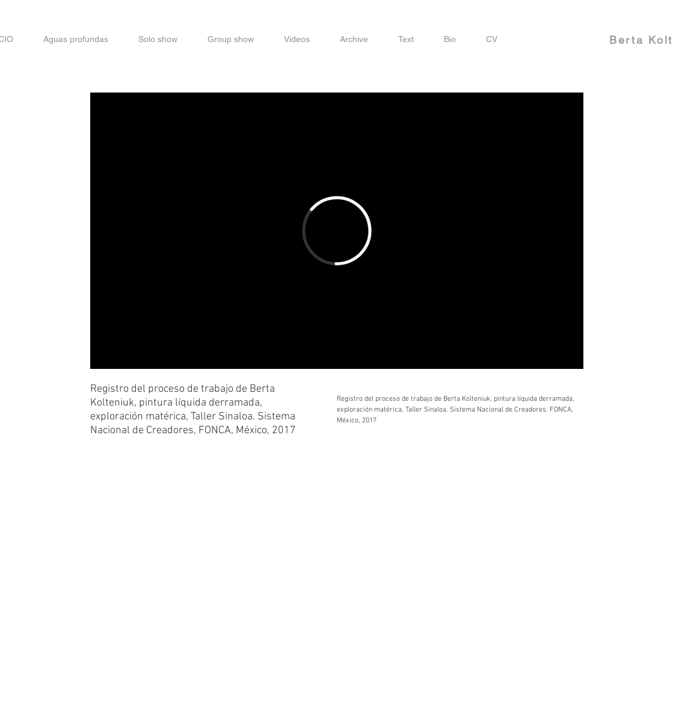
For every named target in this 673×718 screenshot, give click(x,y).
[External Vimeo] (336, 231)
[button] (297, 39)
